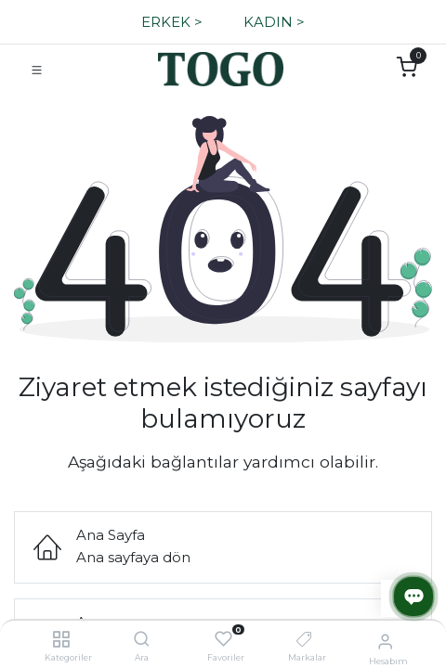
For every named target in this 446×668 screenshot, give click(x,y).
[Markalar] (304, 640)
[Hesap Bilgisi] (385, 641)
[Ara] (142, 640)
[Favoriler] (223, 639)
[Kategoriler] (61, 640)
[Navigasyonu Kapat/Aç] (37, 69)
